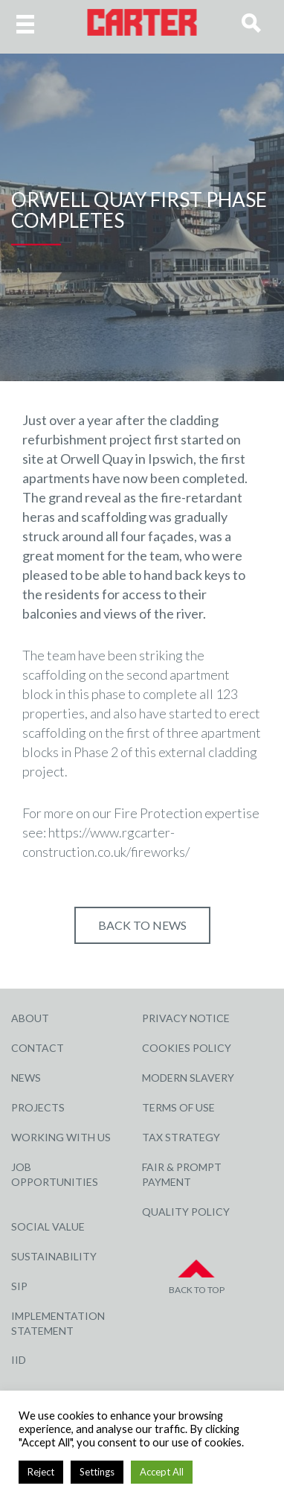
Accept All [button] (162, 1472)
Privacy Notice (186, 1018)
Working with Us (61, 1137)
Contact (37, 1047)
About (30, 1018)
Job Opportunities (54, 1174)
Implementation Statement (58, 1323)
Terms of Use (178, 1107)
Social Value (48, 1226)
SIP (19, 1286)
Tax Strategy (181, 1137)
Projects (38, 1107)
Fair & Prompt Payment (182, 1174)
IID (18, 1359)
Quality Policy (186, 1211)
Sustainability (54, 1256)
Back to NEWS (142, 925)
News (26, 1077)
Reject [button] (41, 1472)
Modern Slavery (188, 1077)
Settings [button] (97, 1472)
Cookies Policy (186, 1047)
